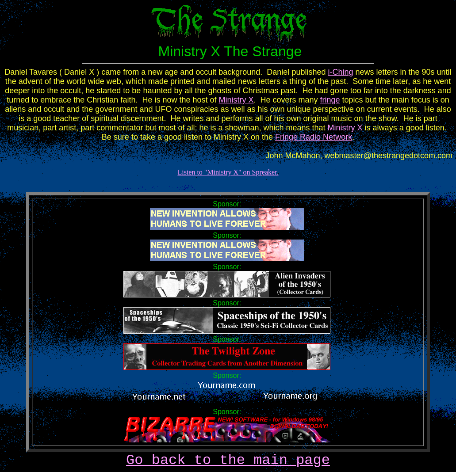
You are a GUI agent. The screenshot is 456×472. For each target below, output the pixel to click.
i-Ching (340, 72)
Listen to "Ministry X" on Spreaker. (227, 172)
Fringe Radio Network (313, 137)
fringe (330, 99)
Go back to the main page (228, 460)
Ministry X (236, 99)
